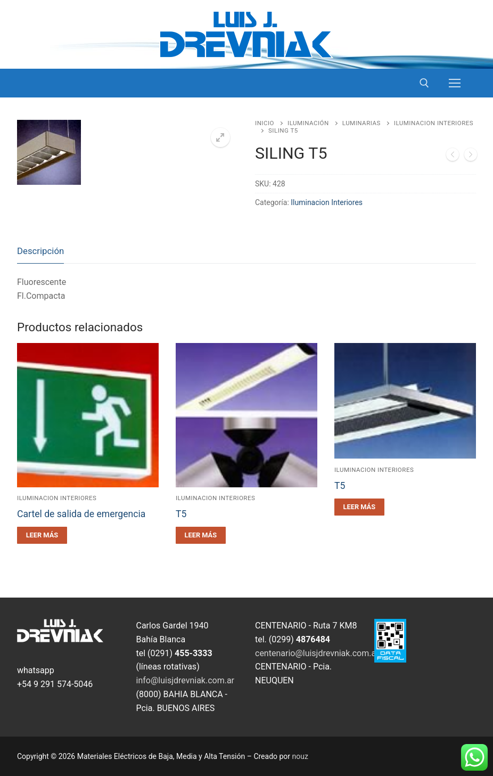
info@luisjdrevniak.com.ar (185, 680)
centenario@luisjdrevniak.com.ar (317, 653)
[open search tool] (424, 83)
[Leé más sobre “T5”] (201, 535)
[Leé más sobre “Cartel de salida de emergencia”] (42, 535)
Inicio (264, 123)
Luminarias (361, 123)
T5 (181, 514)
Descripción (40, 251)
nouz (300, 756)
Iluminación (308, 123)
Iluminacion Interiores (327, 202)
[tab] (40, 252)
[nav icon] (455, 83)
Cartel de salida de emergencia (81, 514)
